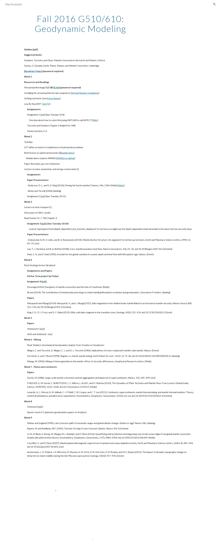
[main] (80, 24)
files (95, 120)
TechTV (45, 104)
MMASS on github (65, 158)
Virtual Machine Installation (85, 93)
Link (57, 87)
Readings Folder (33, 71)
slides (121, 185)
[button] (214, 4)
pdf (43, 114)
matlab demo (67, 153)
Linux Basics (54, 98)
